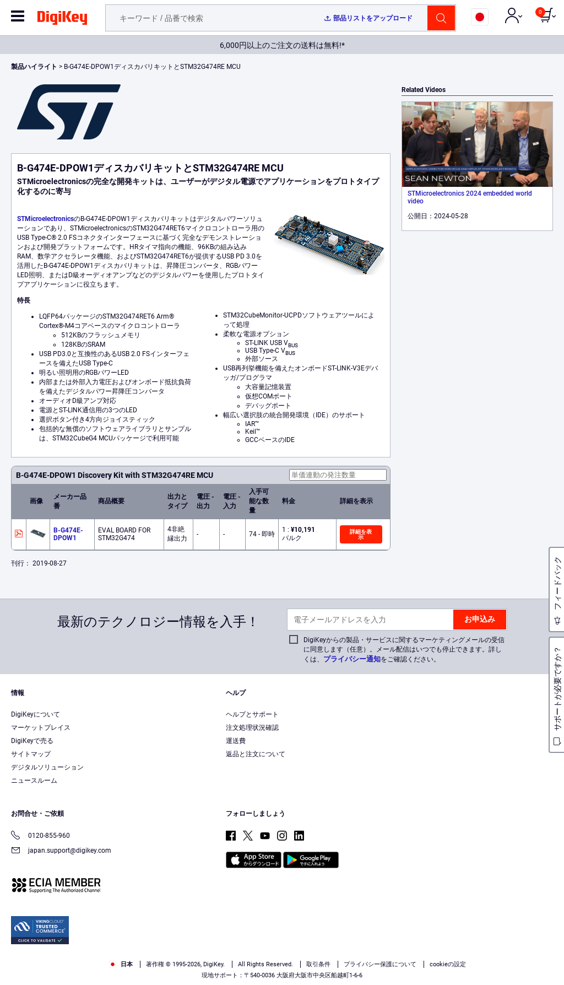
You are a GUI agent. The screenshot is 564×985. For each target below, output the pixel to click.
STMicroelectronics (45, 219)
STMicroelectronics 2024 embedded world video (470, 197)
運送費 (236, 741)
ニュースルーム (34, 780)
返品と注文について (255, 754)
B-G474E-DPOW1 (68, 534)
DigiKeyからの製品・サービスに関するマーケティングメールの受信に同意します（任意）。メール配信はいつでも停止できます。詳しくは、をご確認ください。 (404, 649)
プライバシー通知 (352, 659)
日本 (121, 964)
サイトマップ (31, 754)
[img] (62, 20)
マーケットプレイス (40, 727)
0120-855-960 (40, 836)
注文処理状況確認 (252, 727)
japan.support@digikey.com (61, 851)
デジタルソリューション (47, 767)
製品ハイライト (35, 67)
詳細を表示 (361, 534)
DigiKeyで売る (32, 741)
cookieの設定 (448, 964)
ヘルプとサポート (252, 714)
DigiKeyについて (35, 714)
